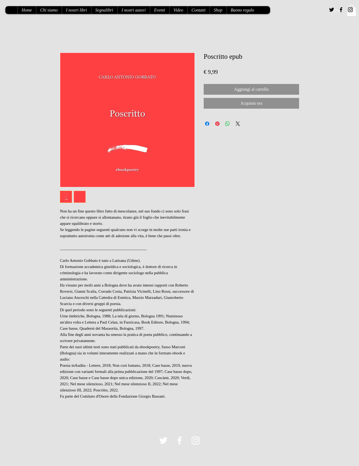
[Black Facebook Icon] (341, 9)
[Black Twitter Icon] (331, 9)
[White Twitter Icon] (163, 440)
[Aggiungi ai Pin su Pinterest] (217, 123)
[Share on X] (238, 123)
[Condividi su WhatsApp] (227, 123)
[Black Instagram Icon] (350, 9)
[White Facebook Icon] (179, 440)
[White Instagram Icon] (195, 440)
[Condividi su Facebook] (207, 123)
